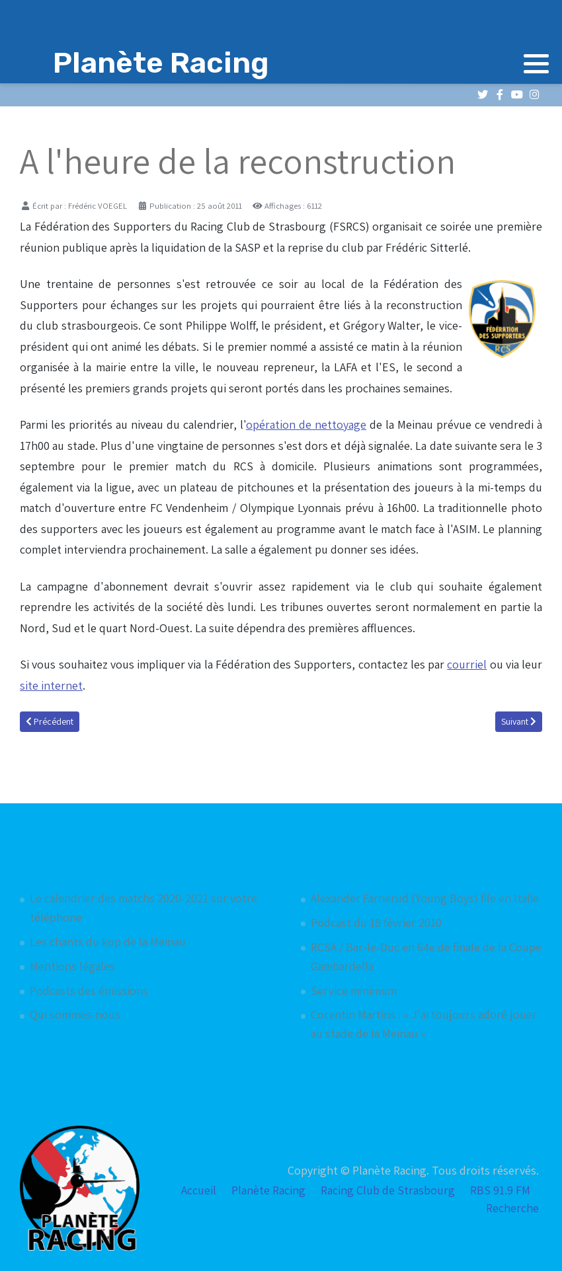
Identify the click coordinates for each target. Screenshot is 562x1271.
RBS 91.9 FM (500, 1190)
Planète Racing (268, 1190)
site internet (51, 685)
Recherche (512, 1208)
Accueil (198, 1190)
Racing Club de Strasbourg (388, 1190)
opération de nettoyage (306, 424)
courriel (467, 664)
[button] (536, 63)
